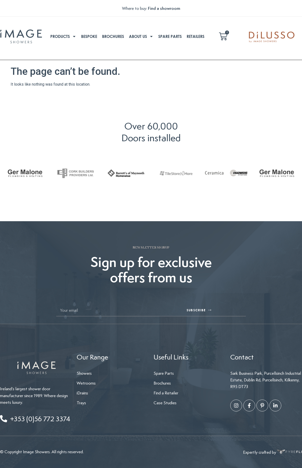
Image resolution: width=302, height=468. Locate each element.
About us (141, 36)
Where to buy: (135, 8)
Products (63, 36)
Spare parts (170, 36)
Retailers (195, 36)
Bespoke (89, 36)
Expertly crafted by (272, 452)
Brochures (113, 36)
